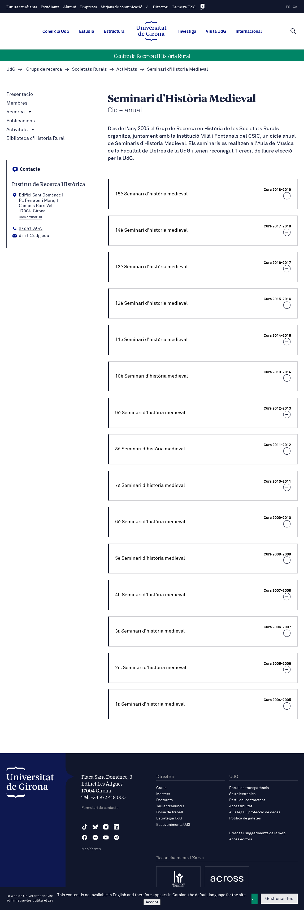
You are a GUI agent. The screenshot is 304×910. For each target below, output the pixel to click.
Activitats (20, 129)
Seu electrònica (242, 794)
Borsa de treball (169, 812)
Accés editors (240, 839)
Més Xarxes (91, 849)
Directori (161, 6)
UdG (10, 69)
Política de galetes (245, 818)
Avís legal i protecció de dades (254, 812)
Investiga (187, 31)
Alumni (69, 6)
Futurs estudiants (21, 6)
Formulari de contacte (100, 808)
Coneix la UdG (56, 31)
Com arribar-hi (30, 217)
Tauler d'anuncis (170, 806)
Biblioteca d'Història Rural (35, 138)
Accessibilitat (240, 806)
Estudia (86, 31)
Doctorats (164, 800)
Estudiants (50, 6)
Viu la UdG (216, 31)
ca (295, 7)
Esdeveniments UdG (173, 825)
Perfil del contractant (247, 800)
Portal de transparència (249, 788)
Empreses (88, 6)
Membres (16, 103)
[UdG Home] (151, 31)
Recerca (18, 112)
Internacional (249, 31)
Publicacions (20, 121)
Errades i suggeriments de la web (257, 833)
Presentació (19, 94)
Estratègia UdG (169, 818)
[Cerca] (293, 31)
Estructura (114, 31)
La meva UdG (184, 6)
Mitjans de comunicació (121, 6)
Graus (161, 788)
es (288, 7)
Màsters (163, 794)
